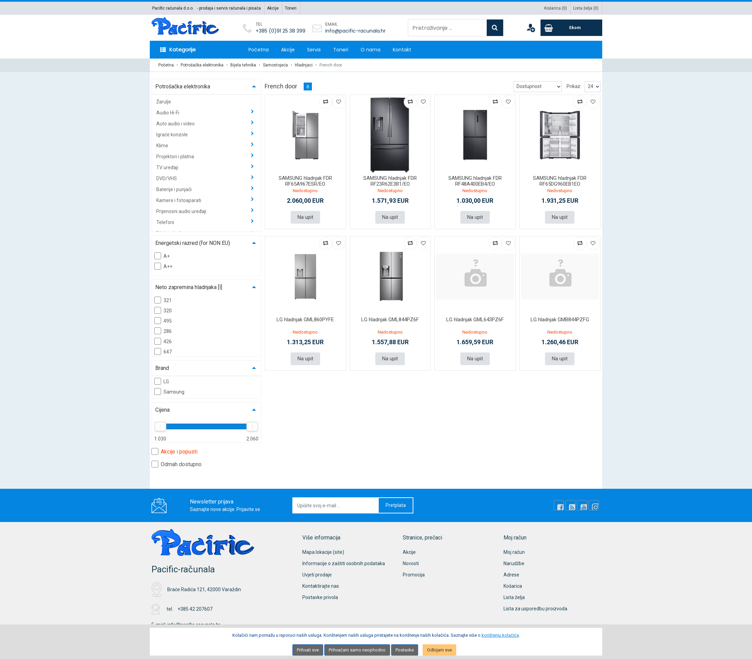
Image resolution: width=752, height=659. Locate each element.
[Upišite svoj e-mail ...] (336, 505)
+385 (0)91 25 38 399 (280, 30)
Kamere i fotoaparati (179, 200)
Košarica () (555, 8)
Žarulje (163, 101)
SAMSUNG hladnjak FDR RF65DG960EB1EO (559, 181)
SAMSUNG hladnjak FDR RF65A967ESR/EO (305, 181)
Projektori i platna (175, 156)
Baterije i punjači (174, 189)
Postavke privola (320, 597)
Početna (258, 49)
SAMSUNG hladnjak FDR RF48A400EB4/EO (475, 181)
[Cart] (571, 28)
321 (163, 300)
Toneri (290, 8)
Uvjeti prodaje (317, 574)
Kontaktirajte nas (320, 586)
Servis (314, 49)
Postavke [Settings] (405, 649)
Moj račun (514, 552)
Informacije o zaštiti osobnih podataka (343, 563)
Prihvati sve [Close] (308, 649)
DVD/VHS (167, 178)
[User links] (530, 28)
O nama (370, 49)
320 (163, 310)
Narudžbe (514, 563)
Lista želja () (585, 8)
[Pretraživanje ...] (447, 28)
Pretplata (396, 505)
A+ (162, 255)
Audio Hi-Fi (168, 112)
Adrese (511, 574)
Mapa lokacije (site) (323, 552)
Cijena (162, 410)
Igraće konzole (172, 134)
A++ (163, 266)
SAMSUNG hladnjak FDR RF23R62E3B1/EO (390, 181)
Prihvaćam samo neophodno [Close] (357, 649)
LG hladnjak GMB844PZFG (560, 319)
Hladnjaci (304, 65)
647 (163, 351)
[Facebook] (559, 505)
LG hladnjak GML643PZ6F (475, 319)
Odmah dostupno (176, 464)
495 (163, 320)
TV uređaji (167, 167)
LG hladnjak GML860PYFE (305, 319)
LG (161, 381)
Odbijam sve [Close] (439, 649)
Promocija (414, 574)
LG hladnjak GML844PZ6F (390, 319)
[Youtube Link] (582, 505)
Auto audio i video (176, 123)
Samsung (169, 391)
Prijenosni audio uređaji (181, 211)
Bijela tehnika (243, 65)
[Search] (495, 28)
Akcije (273, 8)
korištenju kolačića (500, 635)
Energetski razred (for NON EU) (192, 243)
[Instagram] (594, 505)
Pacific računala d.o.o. (173, 8)
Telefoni (165, 222)
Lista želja (514, 597)
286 (163, 330)
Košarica (513, 586)
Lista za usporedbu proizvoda (535, 608)
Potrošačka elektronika (202, 65)
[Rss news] (570, 505)
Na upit (305, 217)
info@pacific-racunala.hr (355, 30)
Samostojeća (275, 65)
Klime (162, 145)
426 (163, 341)
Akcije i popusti (174, 451)
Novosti (411, 563)
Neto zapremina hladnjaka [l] (188, 287)
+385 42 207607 (195, 609)
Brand (162, 368)
